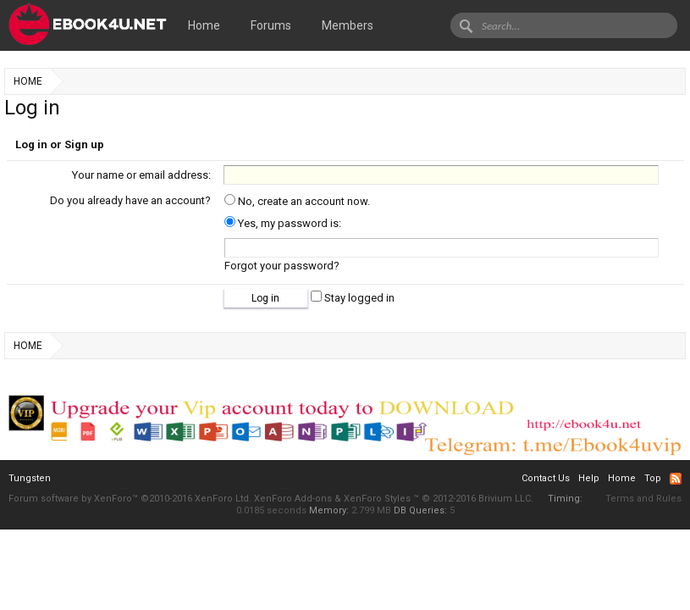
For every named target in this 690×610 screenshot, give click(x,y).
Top (652, 478)
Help (588, 478)
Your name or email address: (141, 175)
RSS (676, 479)
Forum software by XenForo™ (129, 498)
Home (204, 25)
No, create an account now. (297, 201)
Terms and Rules (643, 498)
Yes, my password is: (282, 223)
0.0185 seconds (271, 510)
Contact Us (546, 478)
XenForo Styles (377, 498)
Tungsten (29, 478)
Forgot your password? (281, 265)
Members (347, 25)
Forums (271, 25)
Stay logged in (353, 297)
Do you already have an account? (130, 200)
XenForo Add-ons (293, 498)
